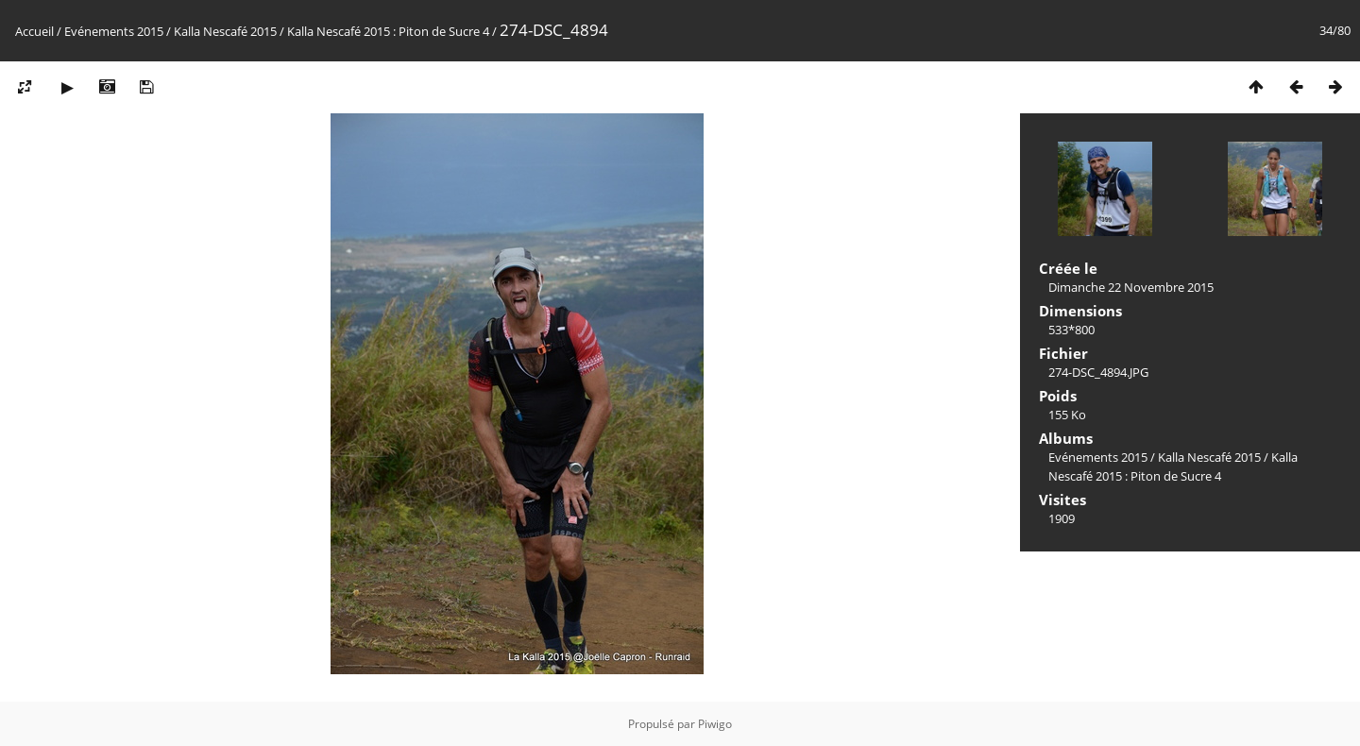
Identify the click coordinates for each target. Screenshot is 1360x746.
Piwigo (715, 724)
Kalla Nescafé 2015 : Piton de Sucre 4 (388, 31)
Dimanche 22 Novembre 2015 (1131, 287)
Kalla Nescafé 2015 (225, 31)
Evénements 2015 (113, 31)
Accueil (34, 31)
